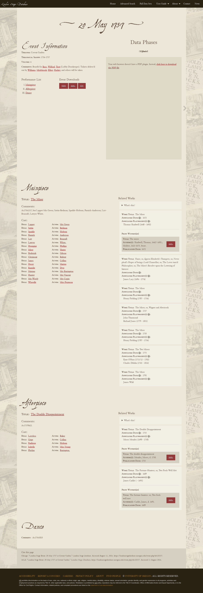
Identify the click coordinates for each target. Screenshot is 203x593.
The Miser (37, 199)
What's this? (129, 205)
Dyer (62, 268)
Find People (113, 576)
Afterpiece (30, 89)
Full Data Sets (146, 4)
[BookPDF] (144, 111)
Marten (63, 264)
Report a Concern (49, 576)
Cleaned (151, 51)
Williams (32, 70)
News (197, 4)
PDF (120, 51)
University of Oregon (138, 576)
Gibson (63, 253)
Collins (63, 261)
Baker (62, 436)
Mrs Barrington (66, 271)
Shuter (63, 250)
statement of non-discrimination (102, 585)
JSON (63, 86)
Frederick (32, 253)
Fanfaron (32, 443)
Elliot (50, 70)
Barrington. (65, 450)
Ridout (63, 257)
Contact (186, 4)
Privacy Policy (84, 576)
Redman (63, 228)
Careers (68, 576)
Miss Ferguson (66, 282)
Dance (29, 93)
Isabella (31, 447)
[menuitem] (113, 4)
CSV (82, 86)
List (30, 239)
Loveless (32, 436)
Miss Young (65, 447)
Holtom (63, 232)
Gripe (30, 440)
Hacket (57, 70)
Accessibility (27, 576)
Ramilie (31, 268)
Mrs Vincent (65, 275)
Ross (45, 67)
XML (73, 86)
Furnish (31, 235)
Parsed (166, 51)
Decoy (31, 264)
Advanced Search (127, 4)
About (175, 4)
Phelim (31, 450)
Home (113, 4)
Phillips (63, 246)
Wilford (51, 67)
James (31, 261)
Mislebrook (42, 70)
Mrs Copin (64, 279)
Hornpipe (32, 246)
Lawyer (31, 242)
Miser (30, 250)
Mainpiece (31, 85)
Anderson (64, 235)
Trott (58, 67)
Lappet (31, 224)
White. (63, 242)
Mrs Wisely (33, 279)
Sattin (30, 228)
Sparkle (31, 232)
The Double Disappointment (47, 414)
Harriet (31, 275)
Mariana (31, 271)
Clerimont (32, 257)
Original (135, 51)
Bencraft (63, 239)
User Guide (161, 4)
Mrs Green (64, 224)
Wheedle (32, 282)
